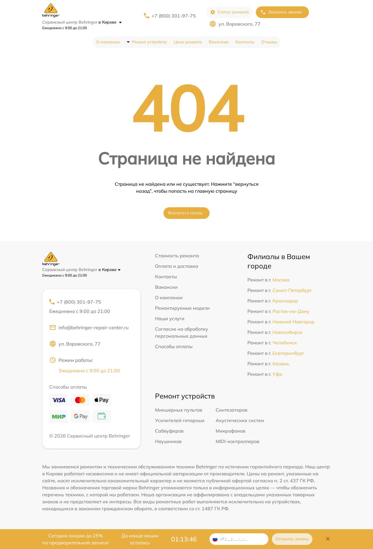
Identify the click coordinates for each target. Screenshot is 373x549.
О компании (108, 42)
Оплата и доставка (176, 266)
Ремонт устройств (149, 42)
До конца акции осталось (140, 539)
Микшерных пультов (178, 410)
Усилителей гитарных (180, 420)
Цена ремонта (188, 42)
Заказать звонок (281, 12)
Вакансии (218, 42)
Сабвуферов (169, 431)
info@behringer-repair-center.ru (89, 327)
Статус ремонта (229, 12)
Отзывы (269, 42)
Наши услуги (169, 318)
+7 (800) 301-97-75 (174, 16)
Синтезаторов (231, 410)
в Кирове (110, 22)
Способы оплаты (174, 346)
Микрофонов (230, 431)
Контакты (244, 42)
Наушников (168, 441)
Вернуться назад (185, 212)
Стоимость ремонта (177, 255)
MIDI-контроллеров (237, 441)
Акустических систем (240, 420)
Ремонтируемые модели (182, 308)
